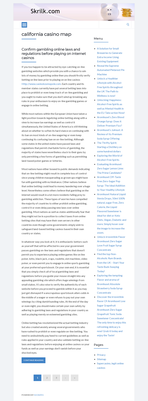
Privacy (101, 354)
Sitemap (101, 359)
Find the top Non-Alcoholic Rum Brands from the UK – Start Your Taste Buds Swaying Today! (110, 262)
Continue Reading (33, 360)
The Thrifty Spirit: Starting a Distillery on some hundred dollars (109, 147)
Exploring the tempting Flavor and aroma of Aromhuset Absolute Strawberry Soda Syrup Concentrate (110, 284)
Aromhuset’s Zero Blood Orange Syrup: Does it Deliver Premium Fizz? (110, 121)
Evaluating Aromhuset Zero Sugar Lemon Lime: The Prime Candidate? (110, 168)
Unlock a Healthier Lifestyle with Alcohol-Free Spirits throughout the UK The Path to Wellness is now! (110, 87)
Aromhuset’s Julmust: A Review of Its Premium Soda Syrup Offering (110, 134)
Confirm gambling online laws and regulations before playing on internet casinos (54, 53)
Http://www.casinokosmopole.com (41, 83)
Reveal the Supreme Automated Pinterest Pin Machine (110, 70)
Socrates (38, 395)
